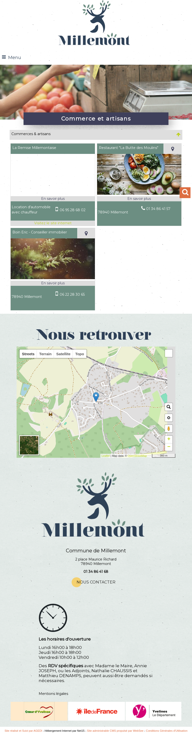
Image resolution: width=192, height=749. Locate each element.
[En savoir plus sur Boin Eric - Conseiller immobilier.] (53, 283)
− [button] (168, 447)
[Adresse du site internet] (53, 223)
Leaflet (106, 455)
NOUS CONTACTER (96, 582)
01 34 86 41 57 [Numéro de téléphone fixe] (158, 209)
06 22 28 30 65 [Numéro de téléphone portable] (72, 294)
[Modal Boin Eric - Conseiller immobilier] (53, 278)
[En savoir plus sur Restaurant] (139, 198)
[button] (168, 353)
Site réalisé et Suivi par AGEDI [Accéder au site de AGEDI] (23, 730)
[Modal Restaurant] (139, 193)
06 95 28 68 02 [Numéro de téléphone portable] (72, 210)
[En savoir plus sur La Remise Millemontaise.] (53, 198)
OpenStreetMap (137, 455)
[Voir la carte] (172, 149)
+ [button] (168, 439)
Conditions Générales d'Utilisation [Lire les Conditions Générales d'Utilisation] (167, 730)
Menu (14, 57)
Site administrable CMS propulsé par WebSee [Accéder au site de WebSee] (115, 730)
